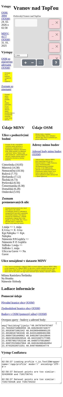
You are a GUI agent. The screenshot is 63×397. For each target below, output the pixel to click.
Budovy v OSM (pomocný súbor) (19, 314)
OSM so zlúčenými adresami (7, 61)
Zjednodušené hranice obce (16, 308)
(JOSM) (5, 18)
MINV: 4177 (5, 35)
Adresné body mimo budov (46, 151)
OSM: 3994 (4, 14)
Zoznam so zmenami (7, 88)
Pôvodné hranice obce (13, 302)
